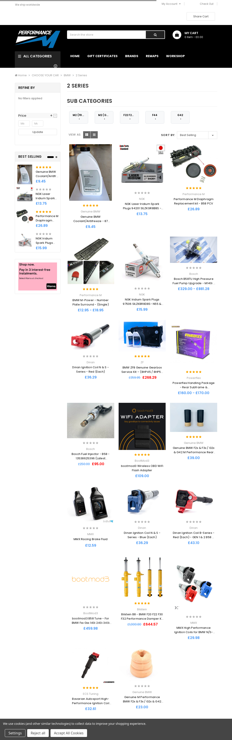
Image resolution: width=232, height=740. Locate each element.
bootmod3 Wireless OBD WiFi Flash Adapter (142, 468)
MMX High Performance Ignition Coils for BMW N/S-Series (193, 632)
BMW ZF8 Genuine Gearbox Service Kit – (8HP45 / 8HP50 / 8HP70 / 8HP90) (142, 371)
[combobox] (106, 34)
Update (37, 132)
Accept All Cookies (69, 733)
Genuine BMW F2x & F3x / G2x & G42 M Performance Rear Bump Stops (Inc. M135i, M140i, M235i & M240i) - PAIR (194, 454)
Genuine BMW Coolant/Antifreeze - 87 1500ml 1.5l (50, 176)
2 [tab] (56, 157)
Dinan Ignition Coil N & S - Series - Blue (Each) (142, 535)
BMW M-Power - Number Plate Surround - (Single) (90, 302)
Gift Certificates (102, 56)
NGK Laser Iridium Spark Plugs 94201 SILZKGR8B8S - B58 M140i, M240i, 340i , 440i (142, 208)
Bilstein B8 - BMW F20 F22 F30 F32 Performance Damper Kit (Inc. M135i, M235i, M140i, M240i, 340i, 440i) (142, 620)
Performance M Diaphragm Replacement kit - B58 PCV (194, 201)
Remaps (152, 56)
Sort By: (168, 135)
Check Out (207, 4)
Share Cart (200, 16)
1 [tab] (50, 157)
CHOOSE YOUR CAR (45, 75)
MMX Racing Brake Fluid (91, 539)
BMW (67, 75)
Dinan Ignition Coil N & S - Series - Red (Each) (90, 369)
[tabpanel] (37, 206)
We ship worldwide (27, 5)
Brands (131, 56)
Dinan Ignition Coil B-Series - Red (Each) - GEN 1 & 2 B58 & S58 (194, 537)
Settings (15, 733)
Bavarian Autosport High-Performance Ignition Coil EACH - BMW (90, 703)
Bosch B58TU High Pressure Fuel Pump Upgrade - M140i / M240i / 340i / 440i (194, 283)
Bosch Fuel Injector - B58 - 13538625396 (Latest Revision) (91, 458)
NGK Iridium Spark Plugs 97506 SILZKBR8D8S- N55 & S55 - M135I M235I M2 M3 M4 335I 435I (142, 306)
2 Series (81, 75)
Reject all (38, 733)
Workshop (175, 56)
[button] (37, 115)
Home (75, 56)
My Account (171, 4)
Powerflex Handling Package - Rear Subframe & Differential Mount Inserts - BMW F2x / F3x (194, 389)
